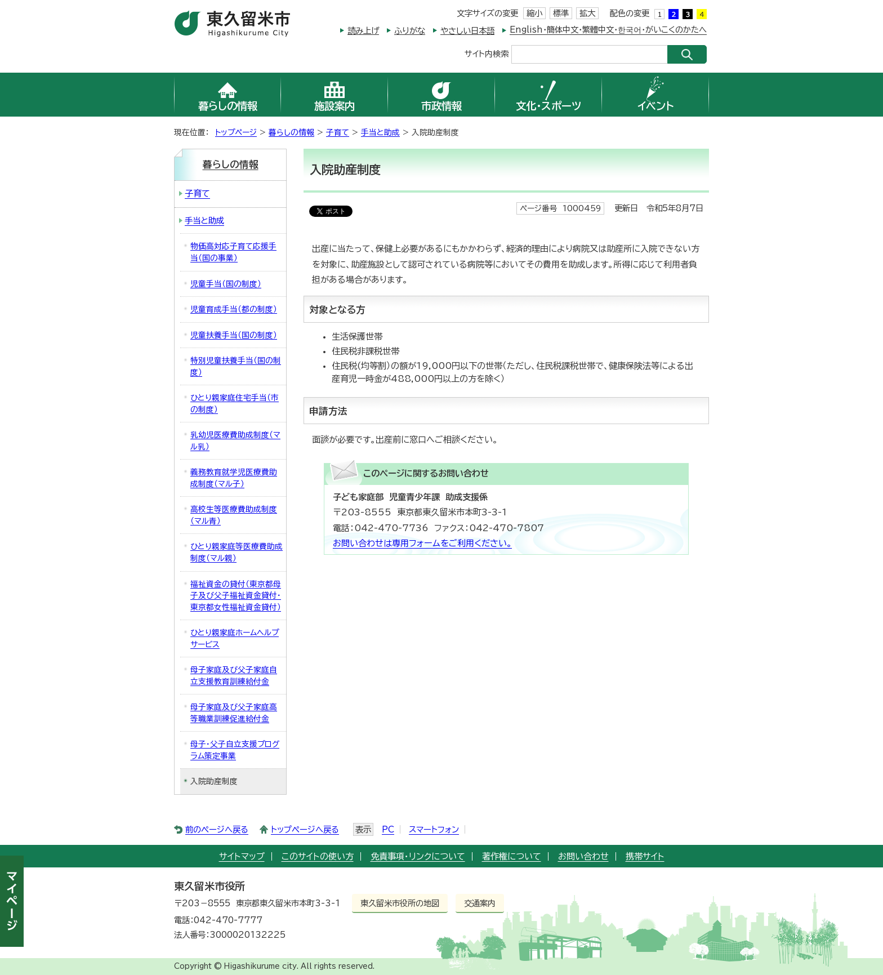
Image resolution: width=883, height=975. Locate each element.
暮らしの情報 (291, 132)
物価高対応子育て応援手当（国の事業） (233, 252)
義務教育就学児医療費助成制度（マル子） (233, 478)
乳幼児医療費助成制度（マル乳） (235, 441)
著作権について (511, 856)
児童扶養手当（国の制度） (233, 335)
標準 (561, 13)
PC (388, 829)
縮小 (534, 13)
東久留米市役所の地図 (399, 903)
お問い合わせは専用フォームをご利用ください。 (422, 543)
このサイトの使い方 (318, 856)
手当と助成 (380, 132)
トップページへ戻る (305, 829)
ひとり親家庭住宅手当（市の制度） (234, 403)
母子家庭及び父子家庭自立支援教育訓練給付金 (233, 675)
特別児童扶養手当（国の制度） (235, 366)
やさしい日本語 (467, 30)
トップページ (236, 132)
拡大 (587, 13)
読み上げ (363, 30)
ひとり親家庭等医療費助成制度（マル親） (236, 552)
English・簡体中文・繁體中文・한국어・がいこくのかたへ (608, 29)
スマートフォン (434, 829)
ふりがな (409, 30)
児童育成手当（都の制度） (233, 309)
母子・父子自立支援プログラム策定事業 (234, 750)
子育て (337, 132)
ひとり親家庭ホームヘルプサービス (234, 638)
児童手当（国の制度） (225, 284)
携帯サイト (645, 856)
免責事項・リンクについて (418, 856)
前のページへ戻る (216, 829)
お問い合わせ (583, 856)
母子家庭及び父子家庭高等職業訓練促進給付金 (233, 713)
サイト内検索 (487, 53)
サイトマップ (242, 856)
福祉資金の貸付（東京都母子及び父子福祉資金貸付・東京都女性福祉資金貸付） (235, 595)
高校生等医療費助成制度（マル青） (233, 515)
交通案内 (480, 903)
